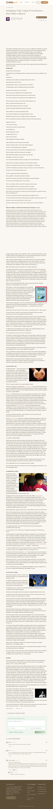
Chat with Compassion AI (31, 795)
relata (23, 323)
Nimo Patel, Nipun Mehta (17, 18)
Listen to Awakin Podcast (30, 799)
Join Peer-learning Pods (30, 791)
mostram (19, 540)
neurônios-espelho (39, 544)
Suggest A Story (42, 787)
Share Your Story (42, 789)
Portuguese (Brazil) (41, 17)
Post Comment (40, 732)
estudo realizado (13, 418)
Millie (16, 769)
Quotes (33, 2)
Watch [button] (27, 2)
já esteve (37, 271)
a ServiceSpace (28, 386)
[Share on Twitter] (41, 20)
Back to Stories (9, 7)
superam (11, 326)
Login (38, 2)
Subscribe (44, 2)
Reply (9, 746)
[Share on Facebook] (39, 20)
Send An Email (41, 793)
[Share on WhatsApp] (46, 20)
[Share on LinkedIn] (44, 20)
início (9, 394)
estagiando (37, 496)
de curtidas (43, 318)
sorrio (25, 552)
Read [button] (21, 2)
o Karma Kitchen (21, 405)
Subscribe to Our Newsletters (30, 788)
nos (11, 480)
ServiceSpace (31, 806)
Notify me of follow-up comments (16, 732)
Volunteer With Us (42, 791)
